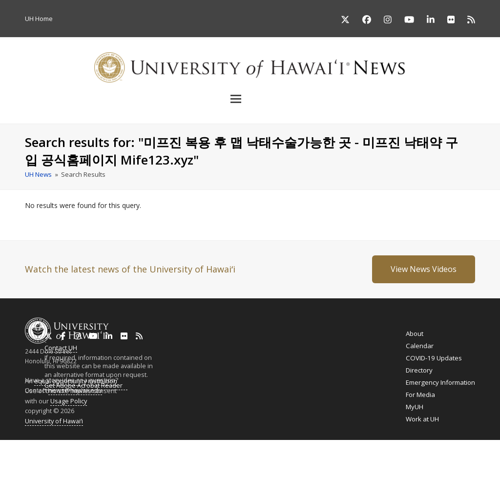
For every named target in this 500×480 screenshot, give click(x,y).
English (10, 455)
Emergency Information (440, 382)
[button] (250, 98)
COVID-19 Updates (434, 358)
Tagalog (267, 455)
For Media (420, 394)
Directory (419, 370)
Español (452, 455)
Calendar (420, 345)
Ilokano (240, 455)
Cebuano (296, 455)
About (414, 333)
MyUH (414, 406)
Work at (422, 419)
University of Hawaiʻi (54, 421)
